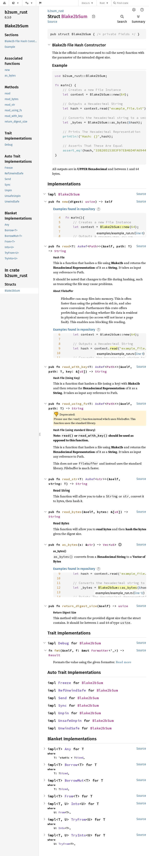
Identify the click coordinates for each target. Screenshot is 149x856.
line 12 (138, 593)
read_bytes (71, 512)
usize (90, 201)
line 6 (139, 233)
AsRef (82, 246)
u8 (81, 371)
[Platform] (29, 3)
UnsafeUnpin (70, 720)
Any (68, 749)
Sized (79, 757)
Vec (106, 545)
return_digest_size (79, 606)
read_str (70, 479)
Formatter (100, 650)
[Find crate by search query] (132, 3)
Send (62, 698)
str (100, 479)
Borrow (71, 764)
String (60, 251)
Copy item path (93, 16)
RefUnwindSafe (72, 690)
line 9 (139, 354)
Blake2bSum (69, 194)
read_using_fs (74, 404)
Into (75, 803)
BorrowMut (74, 780)
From (69, 796)
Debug (63, 643)
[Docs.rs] (4, 3)
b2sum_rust (56, 11)
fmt (57, 650)
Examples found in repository (74, 209)
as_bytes (70, 545)
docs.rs (86, 3)
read (66, 246)
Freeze (64, 682)
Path (93, 246)
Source (52, 21)
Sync (62, 705)
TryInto (78, 835)
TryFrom (78, 819)
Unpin (63, 713)
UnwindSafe (69, 728)
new (65, 201)
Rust (102, 3)
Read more (123, 662)
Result (54, 655)
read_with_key (74, 367)
